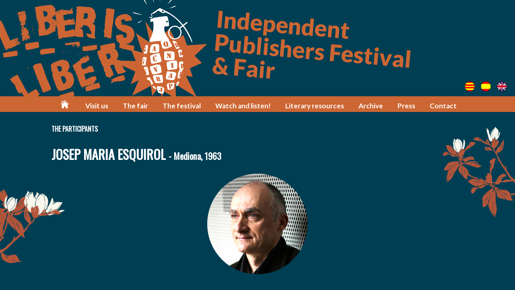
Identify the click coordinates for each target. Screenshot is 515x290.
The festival (182, 106)
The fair (135, 106)
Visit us (96, 106)
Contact (443, 106)
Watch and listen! (243, 106)
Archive (370, 106)
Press (406, 106)
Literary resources (314, 106)
